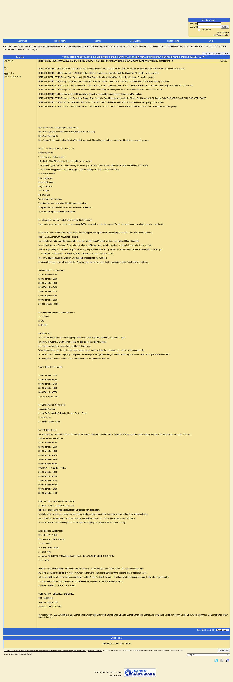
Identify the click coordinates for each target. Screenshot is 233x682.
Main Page (22, 41)
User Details (135, 41)
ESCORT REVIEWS (117, 46)
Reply (225, 54)
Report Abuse (115, 675)
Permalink (223, 61)
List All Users (60, 41)
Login (225, 27)
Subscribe (223, 650)
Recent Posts (173, 41)
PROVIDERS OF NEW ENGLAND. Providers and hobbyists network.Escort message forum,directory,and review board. (54, 46)
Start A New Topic (212, 54)
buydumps (8, 60)
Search (97, 41)
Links (210, 41)
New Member (223, 33)
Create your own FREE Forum (108, 672)
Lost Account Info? (221, 35)
